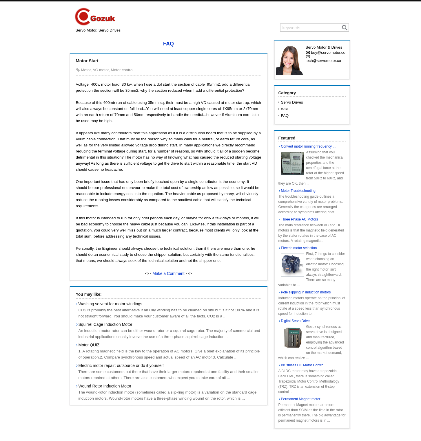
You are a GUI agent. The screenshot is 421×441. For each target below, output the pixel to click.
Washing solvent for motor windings (110, 304)
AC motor (101, 70)
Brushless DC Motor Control (302, 365)
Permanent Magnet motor (300, 399)
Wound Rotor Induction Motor (105, 386)
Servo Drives (292, 102)
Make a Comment (168, 273)
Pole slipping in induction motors (306, 292)
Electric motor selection (299, 248)
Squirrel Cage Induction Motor (105, 324)
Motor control (122, 70)
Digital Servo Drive (295, 321)
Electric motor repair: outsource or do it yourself (121, 365)
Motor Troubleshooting (298, 191)
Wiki (284, 109)
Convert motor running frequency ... (308, 146)
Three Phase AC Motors (299, 219)
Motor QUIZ (89, 345)
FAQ (168, 44)
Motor (86, 70)
